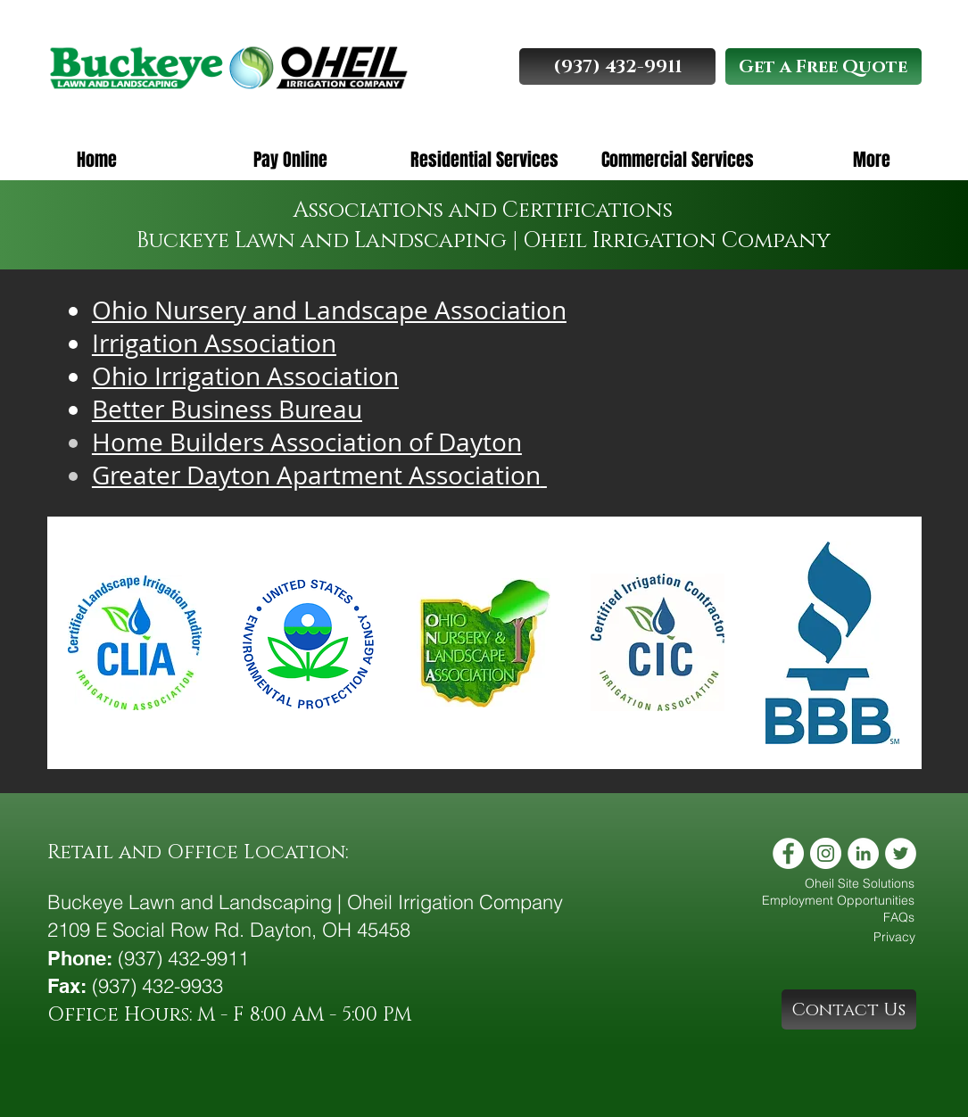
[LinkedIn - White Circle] (863, 853)
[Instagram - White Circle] (825, 853)
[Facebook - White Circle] (788, 853)
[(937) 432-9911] (617, 66)
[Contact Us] (849, 1009)
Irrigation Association (214, 343)
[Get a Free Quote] (823, 66)
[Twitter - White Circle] (900, 853)
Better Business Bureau (227, 409)
